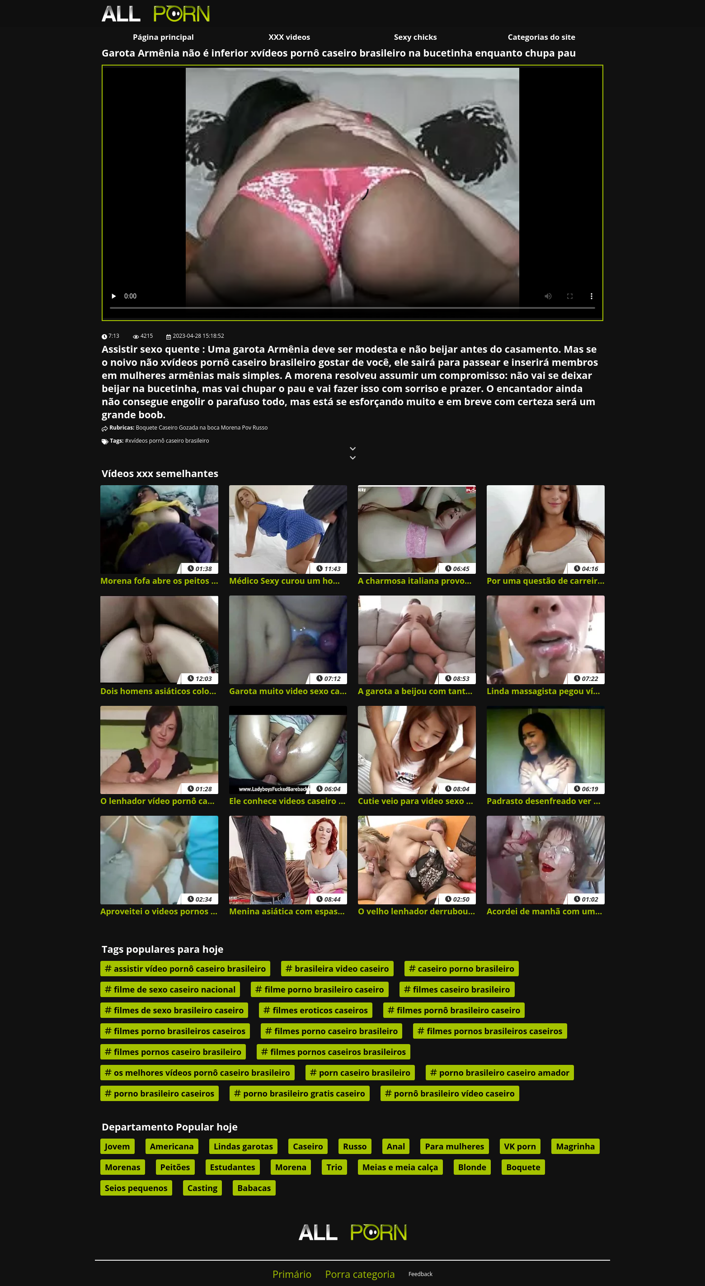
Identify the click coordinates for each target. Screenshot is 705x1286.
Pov (246, 427)
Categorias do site (542, 37)
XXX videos (289, 37)
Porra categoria (360, 1274)
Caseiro (168, 427)
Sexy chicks (415, 37)
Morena (231, 427)
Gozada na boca (199, 427)
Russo (260, 427)
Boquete (146, 427)
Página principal (163, 37)
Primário (292, 1274)
